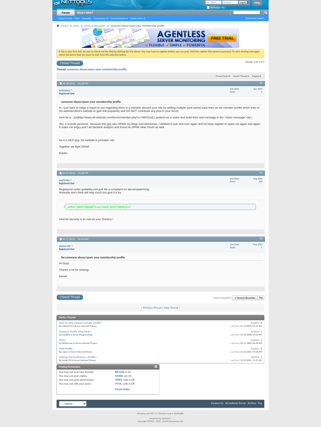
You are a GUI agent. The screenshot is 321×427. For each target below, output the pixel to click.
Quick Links (136, 18)
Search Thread (240, 76)
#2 (261, 172)
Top (261, 297)
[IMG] (118, 379)
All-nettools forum (235, 403)
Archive (252, 403)
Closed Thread (70, 63)
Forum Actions (117, 18)
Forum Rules (122, 389)
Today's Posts (65, 18)
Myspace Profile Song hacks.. (75, 331)
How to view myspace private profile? (80, 322)
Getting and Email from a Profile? (78, 357)
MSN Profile (66, 348)
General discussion (95, 25)
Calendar (86, 18)
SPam (62, 340)
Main (76, 25)
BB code (119, 372)
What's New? (85, 12)
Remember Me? (216, 7)
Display (255, 76)
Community (99, 18)
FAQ (77, 18)
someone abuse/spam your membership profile (97, 69)
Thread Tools (222, 76)
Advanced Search (255, 18)
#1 (261, 83)
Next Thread (171, 307)
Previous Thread (152, 307)
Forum (66, 12)
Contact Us (217, 403)
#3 (261, 238)
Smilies (119, 375)
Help (257, 2)
